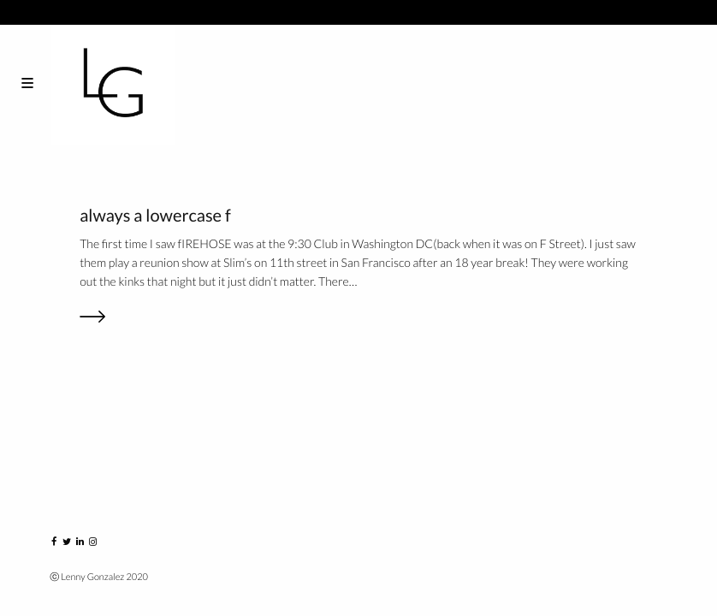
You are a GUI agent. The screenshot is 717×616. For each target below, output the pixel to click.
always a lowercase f (155, 215)
